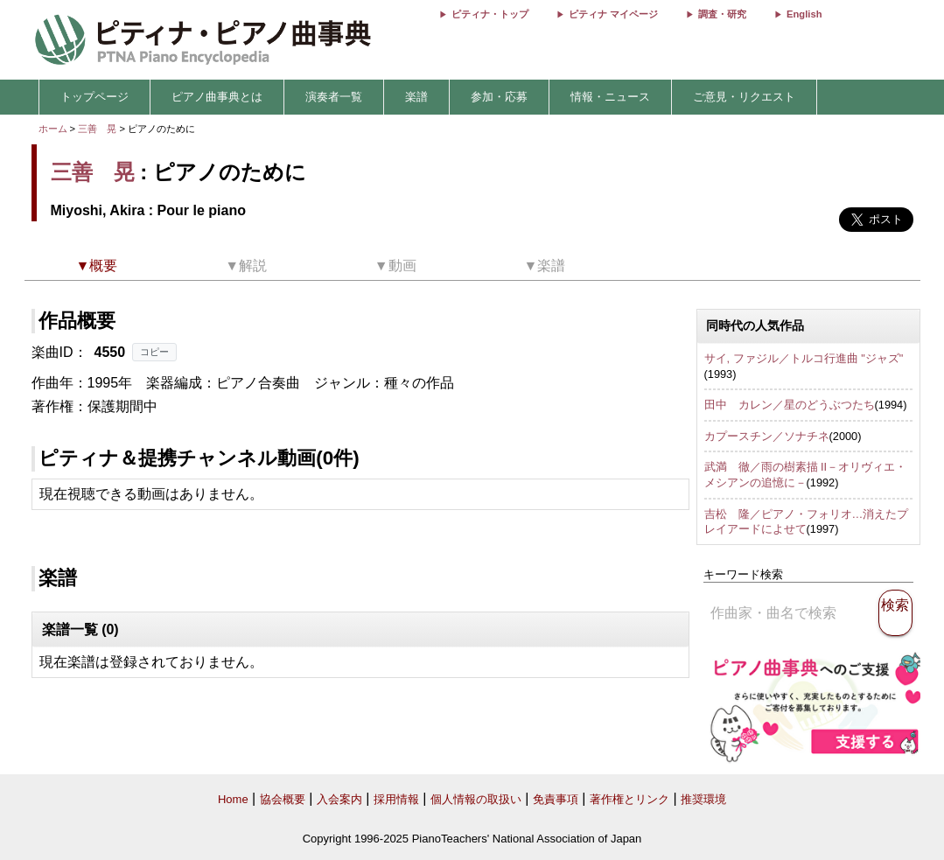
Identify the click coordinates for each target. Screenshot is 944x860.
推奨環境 (703, 799)
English (804, 14)
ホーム (52, 128)
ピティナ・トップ (489, 14)
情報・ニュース (610, 96)
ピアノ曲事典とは (216, 96)
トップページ (94, 96)
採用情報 (396, 799)
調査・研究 (722, 14)
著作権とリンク (629, 799)
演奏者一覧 (333, 96)
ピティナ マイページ (613, 14)
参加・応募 (499, 96)
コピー (154, 351)
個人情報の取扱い (475, 799)
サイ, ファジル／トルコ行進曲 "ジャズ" (804, 358)
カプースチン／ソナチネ (766, 436)
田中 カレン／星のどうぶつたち (789, 404)
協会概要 (282, 799)
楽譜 (416, 96)
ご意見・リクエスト (744, 96)
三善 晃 (97, 128)
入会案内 (339, 799)
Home (233, 799)
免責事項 (555, 799)
